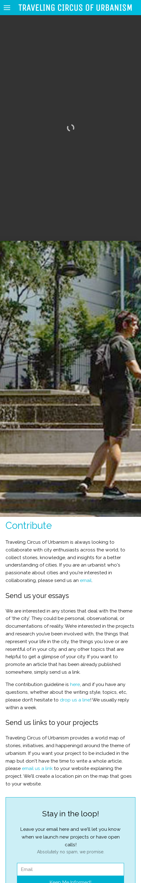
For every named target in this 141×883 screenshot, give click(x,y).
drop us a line (75, 685)
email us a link (37, 754)
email (86, 566)
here (75, 670)
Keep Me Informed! (70, 868)
